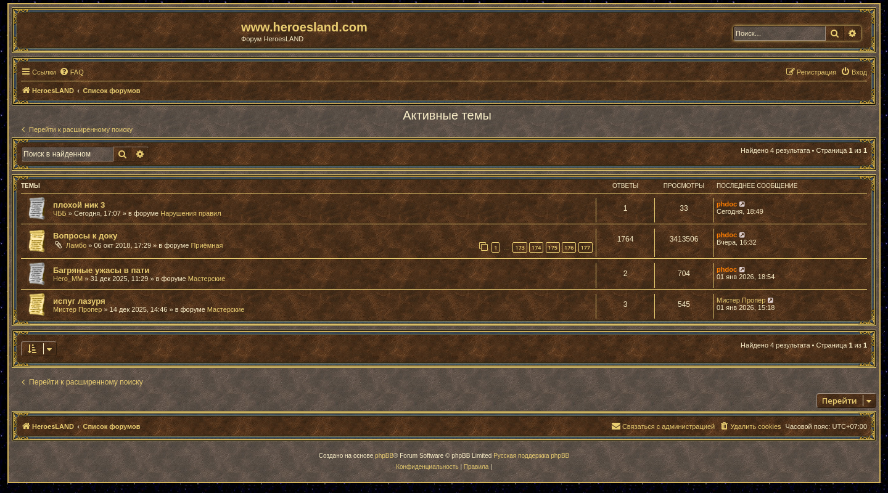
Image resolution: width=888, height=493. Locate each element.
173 (519, 247)
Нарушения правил (190, 213)
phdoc (727, 204)
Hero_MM (68, 278)
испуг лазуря (79, 301)
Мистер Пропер (77, 309)
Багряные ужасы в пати (101, 270)
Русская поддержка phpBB (531, 455)
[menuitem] (71, 72)
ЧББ (60, 213)
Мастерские (207, 278)
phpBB (384, 455)
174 (536, 247)
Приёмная (207, 245)
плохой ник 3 (79, 205)
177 (585, 247)
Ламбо (76, 245)
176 (569, 247)
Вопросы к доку (85, 235)
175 (552, 247)
